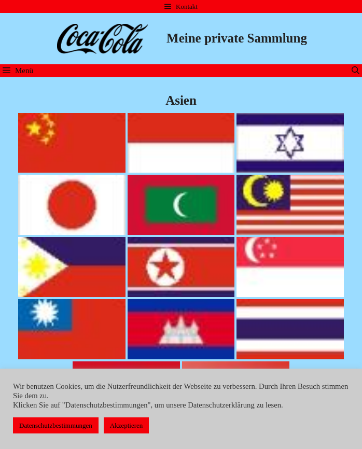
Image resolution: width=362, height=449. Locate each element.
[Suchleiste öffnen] (355, 70)
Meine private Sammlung (236, 38)
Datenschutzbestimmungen (55, 425)
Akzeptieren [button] (126, 425)
